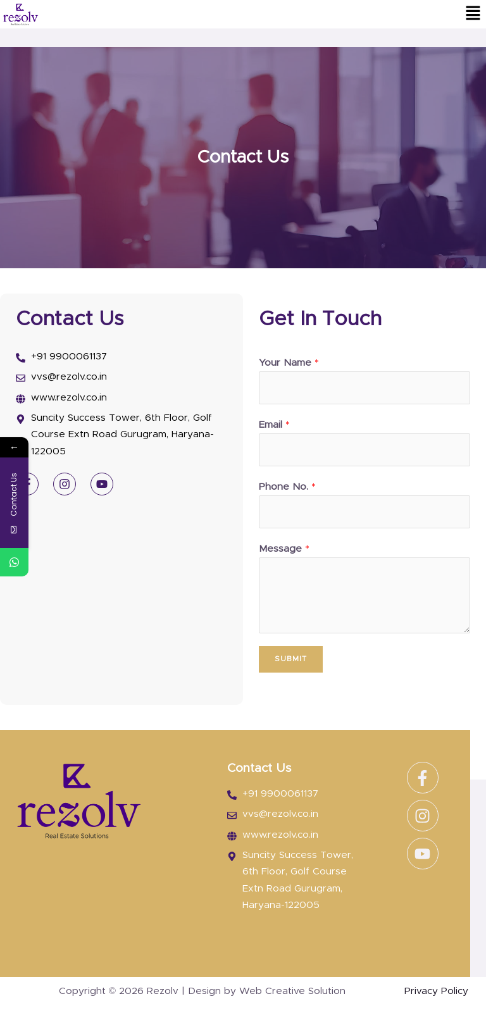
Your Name (289, 363)
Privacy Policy (436, 991)
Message (284, 549)
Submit (291, 659)
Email (274, 425)
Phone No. (287, 487)
